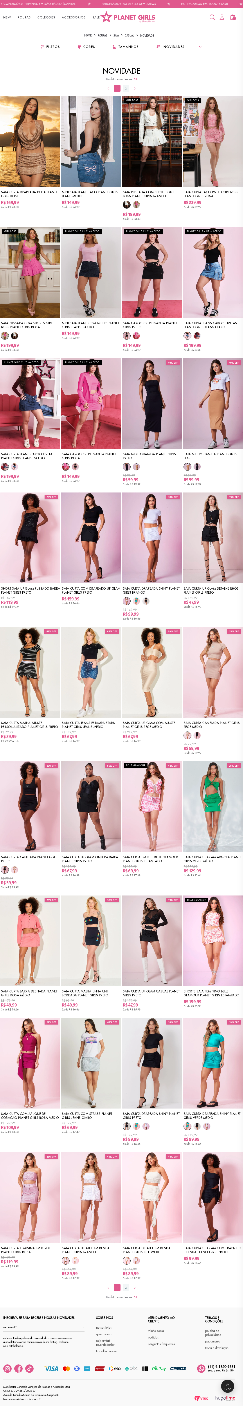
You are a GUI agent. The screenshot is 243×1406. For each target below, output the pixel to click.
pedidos (153, 1337)
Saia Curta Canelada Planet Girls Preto (29, 859)
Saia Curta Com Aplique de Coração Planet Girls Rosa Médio (30, 1116)
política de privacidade (213, 1333)
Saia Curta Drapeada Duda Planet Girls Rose (29, 194)
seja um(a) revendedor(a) (105, 1343)
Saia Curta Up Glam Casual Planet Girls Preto (151, 993)
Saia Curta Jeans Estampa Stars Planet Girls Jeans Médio (88, 725)
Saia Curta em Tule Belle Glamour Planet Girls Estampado (150, 859)
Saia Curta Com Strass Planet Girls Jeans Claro (87, 1116)
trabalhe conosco (107, 1351)
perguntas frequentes (161, 1344)
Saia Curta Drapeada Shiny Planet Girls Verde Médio (212, 1116)
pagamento (212, 1341)
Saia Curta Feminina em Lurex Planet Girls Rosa (25, 1250)
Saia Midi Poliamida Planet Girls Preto (149, 456)
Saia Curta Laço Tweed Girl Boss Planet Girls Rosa (211, 194)
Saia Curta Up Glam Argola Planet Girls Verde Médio (213, 859)
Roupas (102, 35)
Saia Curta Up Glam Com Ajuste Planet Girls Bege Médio (149, 725)
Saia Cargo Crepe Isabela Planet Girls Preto (150, 325)
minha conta (156, 1331)
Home (88, 35)
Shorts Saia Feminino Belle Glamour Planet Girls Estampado (211, 993)
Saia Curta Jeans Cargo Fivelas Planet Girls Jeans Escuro (27, 456)
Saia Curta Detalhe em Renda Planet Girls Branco (86, 1250)
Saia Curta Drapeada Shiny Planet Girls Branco (151, 590)
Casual (129, 35)
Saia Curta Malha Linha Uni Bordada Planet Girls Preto (85, 993)
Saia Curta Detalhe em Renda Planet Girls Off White (147, 1250)
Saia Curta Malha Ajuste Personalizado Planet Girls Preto (29, 725)
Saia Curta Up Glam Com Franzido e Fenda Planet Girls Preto (212, 1250)
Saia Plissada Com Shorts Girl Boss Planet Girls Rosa (26, 325)
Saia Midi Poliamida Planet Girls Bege (210, 456)
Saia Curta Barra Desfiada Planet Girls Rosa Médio (29, 993)
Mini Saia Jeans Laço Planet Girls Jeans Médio (90, 194)
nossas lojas (104, 1327)
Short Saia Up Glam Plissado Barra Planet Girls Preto (30, 590)
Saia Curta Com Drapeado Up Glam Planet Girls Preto (91, 590)
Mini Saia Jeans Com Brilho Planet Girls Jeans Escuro (90, 325)
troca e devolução (217, 1348)
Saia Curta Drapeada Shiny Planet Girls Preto (151, 1116)
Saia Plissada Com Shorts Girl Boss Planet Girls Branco (148, 194)
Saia (116, 35)
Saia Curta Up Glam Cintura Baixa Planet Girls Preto (90, 859)
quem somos (104, 1334)
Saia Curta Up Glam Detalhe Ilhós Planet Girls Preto (211, 590)
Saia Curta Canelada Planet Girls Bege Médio (212, 725)
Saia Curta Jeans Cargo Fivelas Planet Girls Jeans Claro (210, 325)
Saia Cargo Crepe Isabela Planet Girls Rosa (89, 456)
